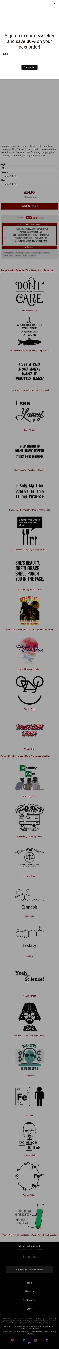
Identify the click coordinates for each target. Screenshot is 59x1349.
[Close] (54, 3)
